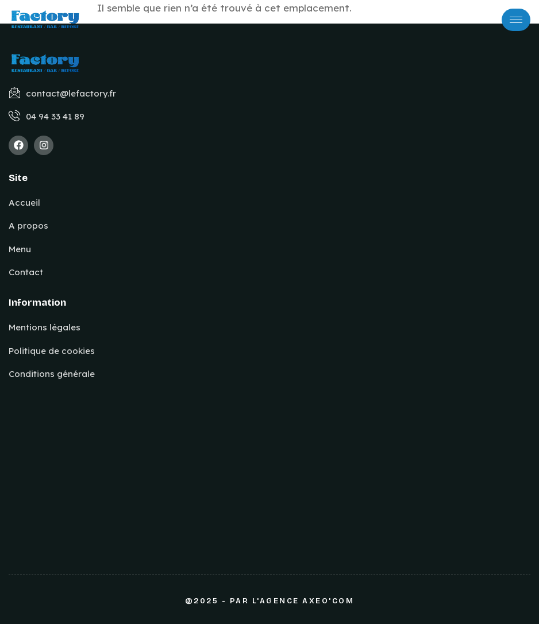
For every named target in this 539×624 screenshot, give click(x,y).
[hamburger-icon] (516, 20)
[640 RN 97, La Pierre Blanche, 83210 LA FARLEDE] (157, 458)
